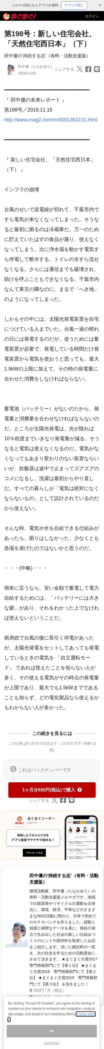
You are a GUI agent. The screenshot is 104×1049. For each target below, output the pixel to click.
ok (51, 1036)
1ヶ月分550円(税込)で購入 (52, 790)
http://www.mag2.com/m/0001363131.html (50, 120)
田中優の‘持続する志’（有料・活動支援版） (47, 55)
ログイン (91, 16)
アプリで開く (74, 5)
